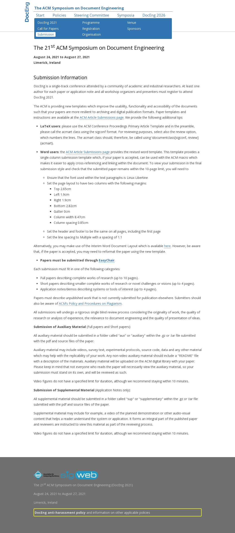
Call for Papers (48, 28)
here (167, 246)
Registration (91, 28)
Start (40, 15)
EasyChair (106, 260)
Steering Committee (91, 15)
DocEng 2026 (154, 15)
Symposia (125, 15)
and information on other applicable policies (92, 512)
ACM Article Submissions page (102, 117)
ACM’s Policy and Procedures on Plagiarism (90, 303)
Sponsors (134, 28)
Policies (59, 15)
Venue (131, 22)
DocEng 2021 (47, 22)
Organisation (91, 34)
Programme (91, 22)
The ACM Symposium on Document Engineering (79, 8)
